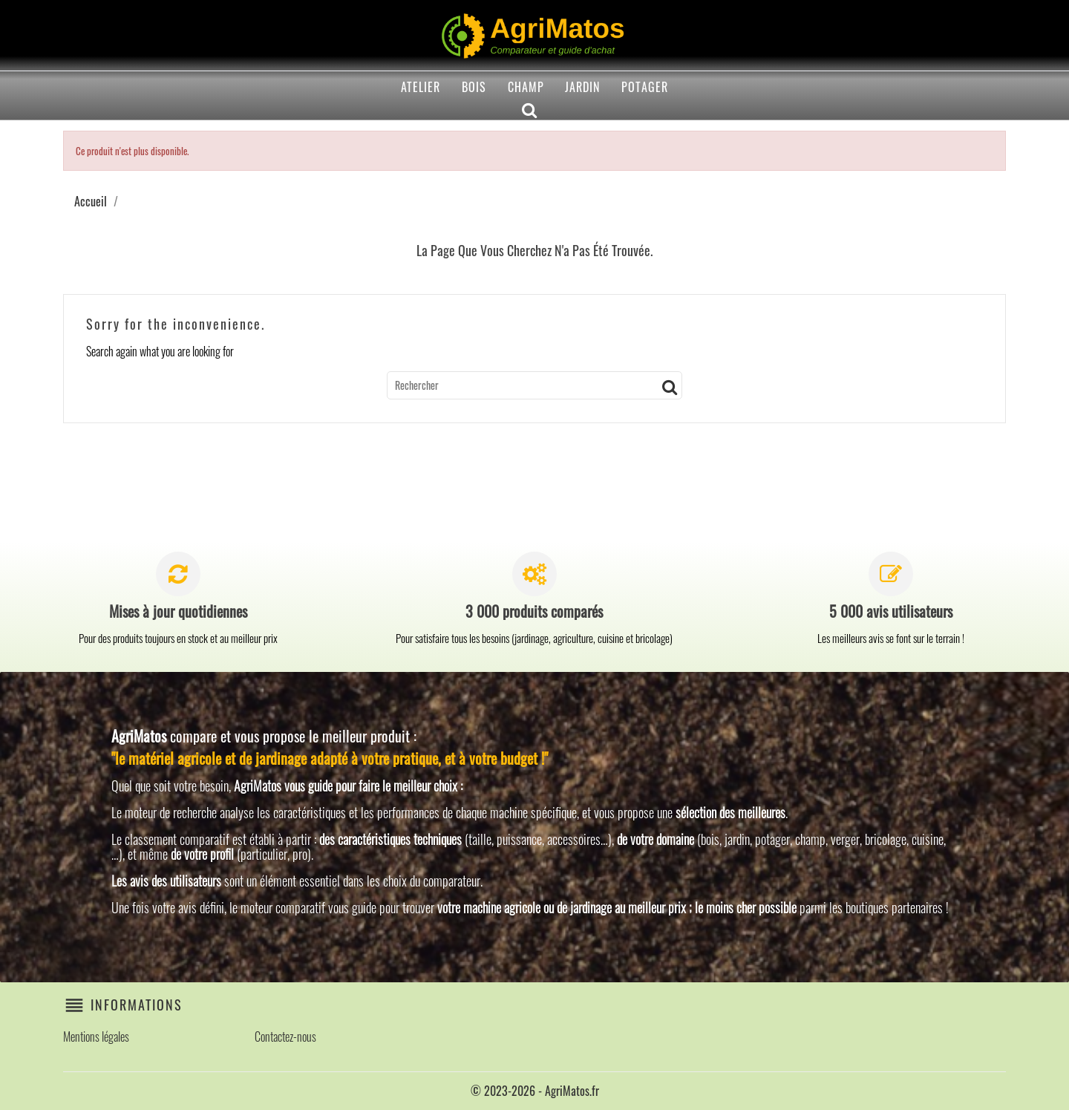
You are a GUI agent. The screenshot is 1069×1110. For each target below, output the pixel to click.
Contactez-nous (285, 1036)
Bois (474, 87)
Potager (644, 87)
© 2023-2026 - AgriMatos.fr (535, 1091)
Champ (526, 87)
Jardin (582, 87)
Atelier (420, 87)
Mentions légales (96, 1036)
